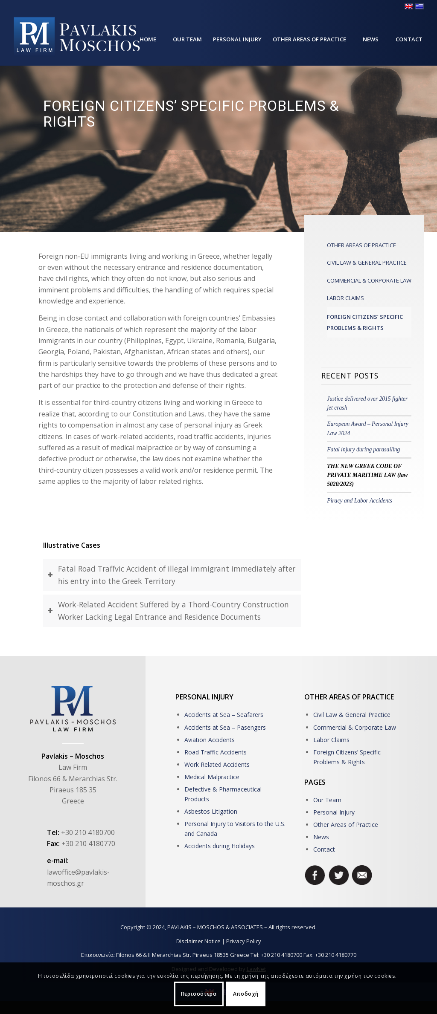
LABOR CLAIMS (345, 298)
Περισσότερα (199, 993)
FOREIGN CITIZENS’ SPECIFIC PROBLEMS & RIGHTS (365, 322)
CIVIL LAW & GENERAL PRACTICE (367, 262)
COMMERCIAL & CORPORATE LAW (369, 280)
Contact (324, 849)
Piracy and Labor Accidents (359, 500)
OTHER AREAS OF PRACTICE (361, 245)
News (321, 837)
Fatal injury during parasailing (363, 449)
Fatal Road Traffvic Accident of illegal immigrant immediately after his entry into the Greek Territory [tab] (171, 574)
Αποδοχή (246, 993)
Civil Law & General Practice (351, 715)
